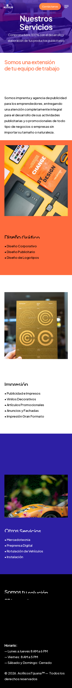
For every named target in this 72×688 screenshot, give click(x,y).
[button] (66, 6)
